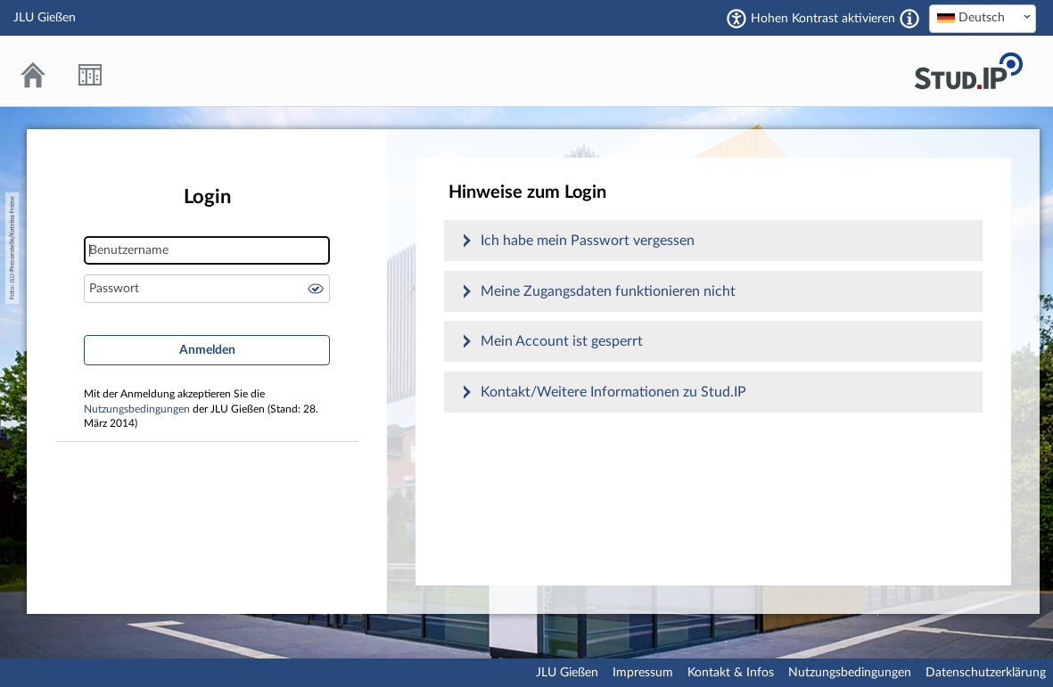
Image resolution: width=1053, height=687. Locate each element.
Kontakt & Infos (730, 673)
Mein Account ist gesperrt (562, 341)
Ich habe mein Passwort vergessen (588, 240)
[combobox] (982, 18)
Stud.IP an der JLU (968, 71)
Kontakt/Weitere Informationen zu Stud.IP (613, 392)
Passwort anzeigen (316, 289)
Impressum (643, 673)
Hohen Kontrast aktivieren (823, 18)
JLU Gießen (567, 673)
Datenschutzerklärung (985, 673)
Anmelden (207, 350)
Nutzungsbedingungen (137, 409)
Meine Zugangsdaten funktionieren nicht (608, 291)
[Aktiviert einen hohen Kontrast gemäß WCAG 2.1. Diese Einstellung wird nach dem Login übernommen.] (909, 18)
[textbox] (982, 17)
